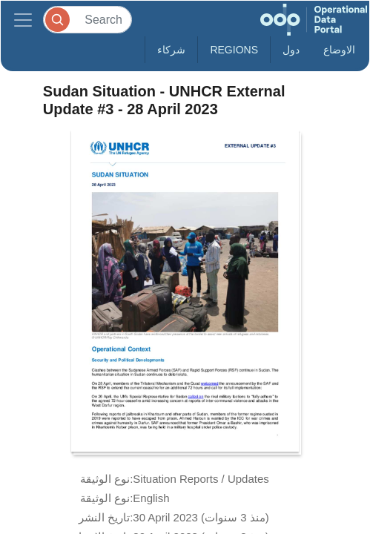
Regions (234, 50)
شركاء (171, 50)
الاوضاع (339, 50)
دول (291, 50)
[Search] (87, 19)
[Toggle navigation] (23, 19)
